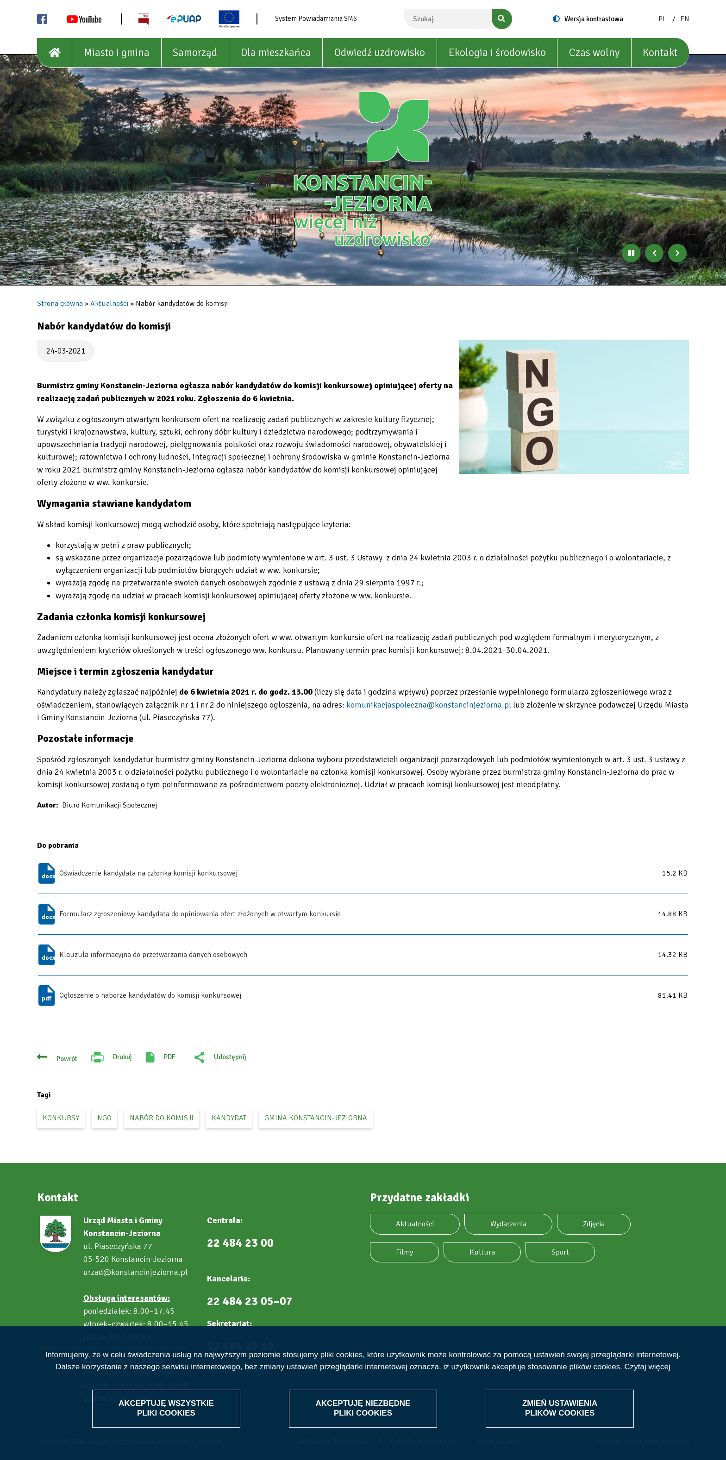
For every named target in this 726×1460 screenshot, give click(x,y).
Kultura (482, 1252)
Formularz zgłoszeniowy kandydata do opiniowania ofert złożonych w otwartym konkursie (200, 914)
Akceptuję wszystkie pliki (166, 1408)
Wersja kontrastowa (593, 19)
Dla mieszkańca (276, 52)
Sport (560, 1252)
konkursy (61, 1118)
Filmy (404, 1252)
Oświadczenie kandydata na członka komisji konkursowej (148, 873)
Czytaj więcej (647, 1366)
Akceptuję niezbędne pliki (363, 1408)
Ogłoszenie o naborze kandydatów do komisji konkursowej (150, 995)
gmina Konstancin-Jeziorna (315, 1118)
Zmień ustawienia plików (559, 1408)
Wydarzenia (508, 1224)
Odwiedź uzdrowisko (379, 52)
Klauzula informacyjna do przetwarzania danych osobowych (153, 954)
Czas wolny (594, 52)
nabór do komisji (162, 1118)
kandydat (229, 1118)
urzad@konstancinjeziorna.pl (135, 1272)
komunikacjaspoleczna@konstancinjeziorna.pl (428, 705)
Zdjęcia (594, 1224)
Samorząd (195, 52)
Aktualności (109, 303)
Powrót (66, 1059)
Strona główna (60, 303)
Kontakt (660, 52)
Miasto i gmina (117, 52)
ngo (104, 1118)
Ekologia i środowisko (497, 52)
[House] (54, 53)
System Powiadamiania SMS (316, 18)
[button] (574, 407)
